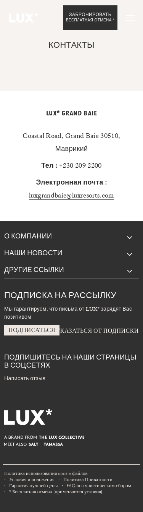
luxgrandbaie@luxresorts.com (71, 195)
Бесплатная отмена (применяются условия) (56, 491)
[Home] (23, 17)
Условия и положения (32, 479)
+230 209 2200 (80, 165)
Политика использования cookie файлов (46, 473)
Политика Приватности (87, 479)
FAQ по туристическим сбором (99, 485)
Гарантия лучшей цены (33, 485)
